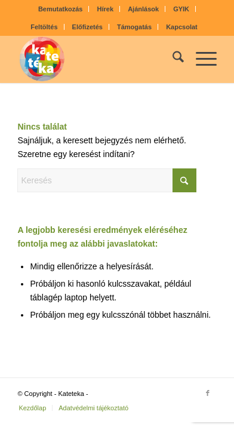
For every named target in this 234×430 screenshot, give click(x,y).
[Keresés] (172, 59)
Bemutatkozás (60, 9)
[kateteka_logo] (97, 59)
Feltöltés (43, 26)
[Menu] (200, 59)
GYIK (181, 9)
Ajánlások (143, 9)
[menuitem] (61, 9)
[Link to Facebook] (208, 393)
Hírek (105, 9)
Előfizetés (87, 26)
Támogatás (134, 26)
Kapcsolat (182, 26)
